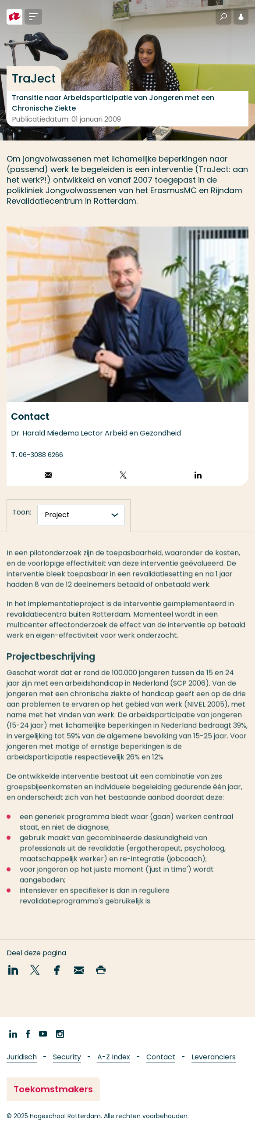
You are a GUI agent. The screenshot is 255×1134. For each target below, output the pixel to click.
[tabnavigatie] (81, 515)
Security (67, 1057)
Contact (160, 1057)
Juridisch (22, 1057)
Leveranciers (213, 1057)
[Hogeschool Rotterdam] (14, 17)
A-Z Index (113, 1057)
